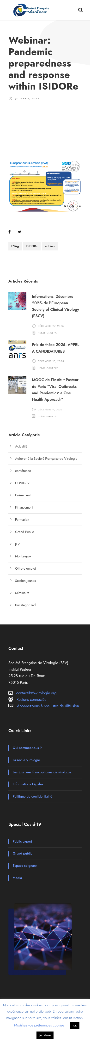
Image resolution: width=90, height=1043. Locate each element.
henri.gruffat (48, 332)
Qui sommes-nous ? (27, 747)
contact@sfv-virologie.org (36, 693)
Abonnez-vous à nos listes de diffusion (48, 706)
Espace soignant (25, 865)
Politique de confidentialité (32, 796)
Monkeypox (23, 556)
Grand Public (24, 531)
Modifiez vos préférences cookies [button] (39, 1025)
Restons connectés (31, 699)
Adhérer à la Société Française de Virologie (46, 458)
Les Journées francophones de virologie (42, 772)
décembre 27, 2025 (51, 326)
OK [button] (75, 1025)
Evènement (22, 495)
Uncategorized (25, 605)
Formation (22, 519)
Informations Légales (28, 784)
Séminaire (22, 592)
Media (17, 877)
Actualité (21, 446)
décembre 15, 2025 (51, 361)
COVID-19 (22, 483)
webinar (50, 246)
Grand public (22, 853)
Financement (24, 507)
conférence (23, 470)
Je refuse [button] (45, 1035)
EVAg (15, 246)
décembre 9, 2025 (50, 409)
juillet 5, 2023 (27, 98)
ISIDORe (32, 246)
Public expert (22, 841)
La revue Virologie (26, 760)
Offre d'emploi (25, 568)
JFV (17, 544)
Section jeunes (25, 580)
